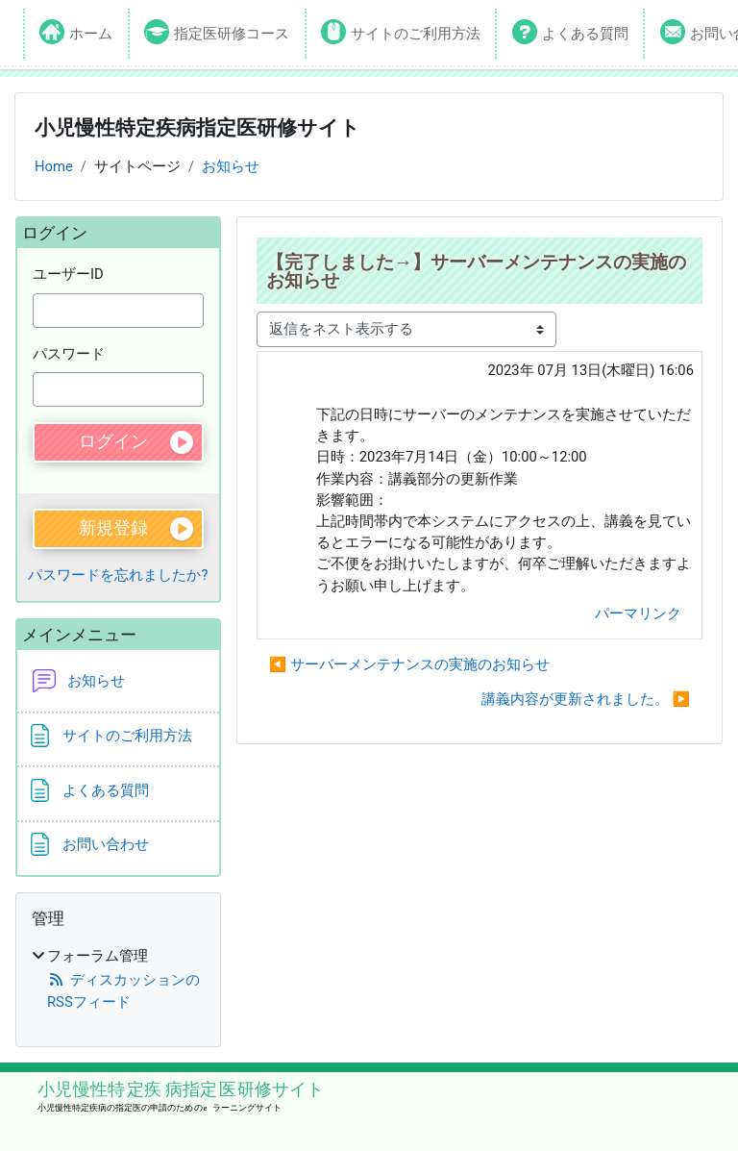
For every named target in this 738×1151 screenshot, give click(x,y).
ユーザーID (68, 274)
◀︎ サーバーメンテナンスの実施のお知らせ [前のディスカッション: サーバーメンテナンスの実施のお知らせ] (409, 664)
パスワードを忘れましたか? (118, 575)
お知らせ (230, 166)
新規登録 (113, 528)
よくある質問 (585, 33)
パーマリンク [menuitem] (638, 613)
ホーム (90, 33)
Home (54, 166)
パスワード (69, 354)
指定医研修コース (231, 33)
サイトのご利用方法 (415, 33)
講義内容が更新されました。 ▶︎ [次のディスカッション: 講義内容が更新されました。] (585, 699)
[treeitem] (118, 979)
